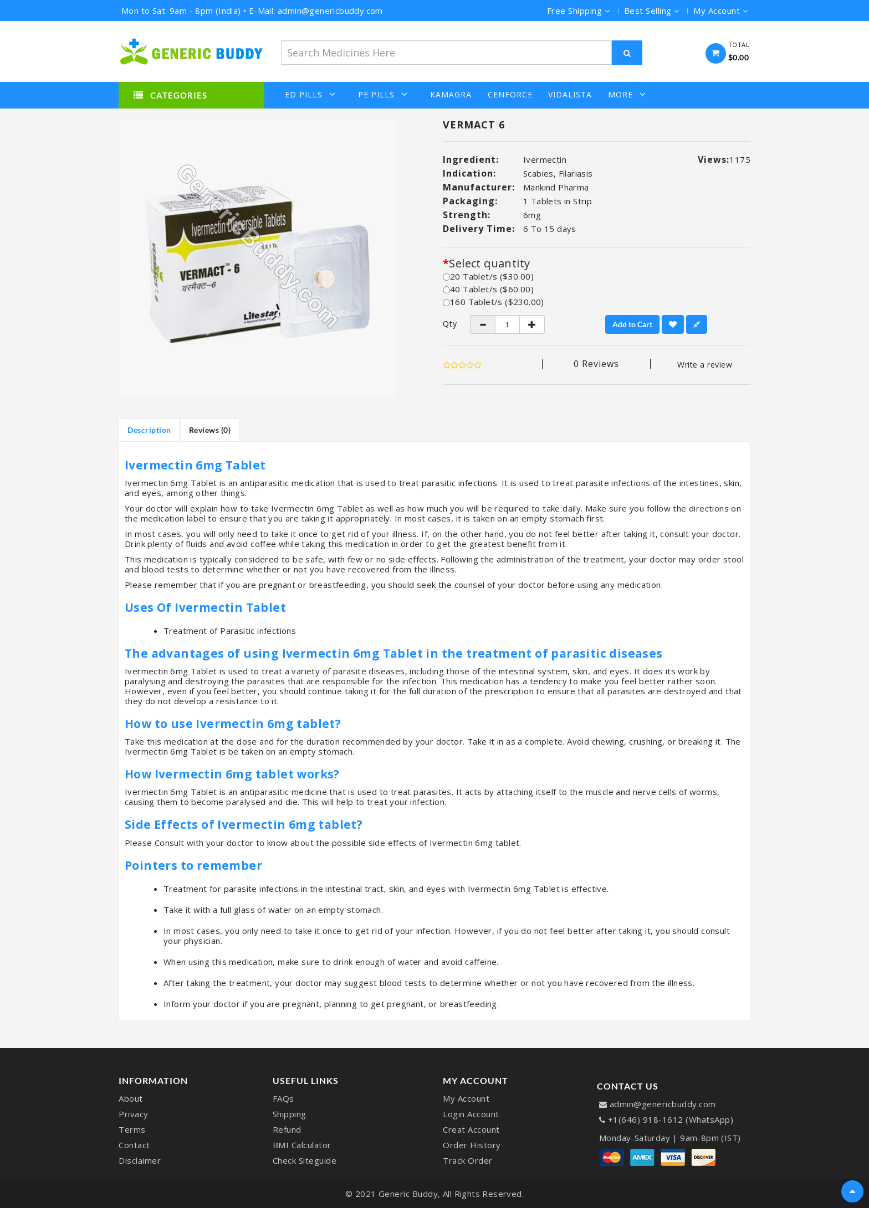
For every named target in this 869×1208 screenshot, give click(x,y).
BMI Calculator (302, 1144)
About (131, 1098)
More (627, 94)
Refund (287, 1129)
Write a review (704, 364)
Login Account (471, 1113)
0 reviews (596, 364)
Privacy (134, 1113)
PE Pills (383, 94)
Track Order (468, 1160)
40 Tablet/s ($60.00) (488, 289)
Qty (448, 324)
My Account (466, 1098)
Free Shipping (578, 10)
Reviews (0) (210, 430)
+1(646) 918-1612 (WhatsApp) (671, 1119)
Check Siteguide (305, 1160)
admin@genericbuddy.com (663, 1103)
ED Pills (310, 94)
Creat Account (471, 1129)
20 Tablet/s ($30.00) (488, 276)
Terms (132, 1129)
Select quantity (489, 264)
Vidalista (570, 95)
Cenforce (510, 95)
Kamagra (451, 95)
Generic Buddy (408, 1193)
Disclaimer (140, 1160)
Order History (472, 1144)
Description (149, 430)
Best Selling (651, 10)
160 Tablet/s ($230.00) (493, 302)
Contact (134, 1144)
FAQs (283, 1098)
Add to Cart (632, 324)
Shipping (289, 1113)
